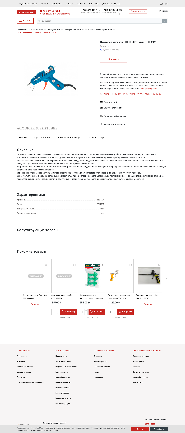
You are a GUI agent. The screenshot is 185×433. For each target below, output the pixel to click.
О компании (22, 356)
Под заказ (113, 59)
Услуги (44, 4)
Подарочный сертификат (66, 367)
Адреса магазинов (28, 4)
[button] (134, 116)
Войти (164, 4)
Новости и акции (62, 388)
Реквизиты (21, 377)
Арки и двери (138, 361)
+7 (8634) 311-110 (90, 10)
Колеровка (98, 377)
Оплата (69, 4)
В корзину (68, 311)
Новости (81, 4)
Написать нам (61, 356)
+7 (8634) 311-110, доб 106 (113, 94)
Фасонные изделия (102, 367)
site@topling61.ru (149, 88)
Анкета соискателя (25, 367)
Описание (22, 137)
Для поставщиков (111, 4)
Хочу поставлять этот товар (37, 128)
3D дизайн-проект (140, 377)
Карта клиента (61, 372)
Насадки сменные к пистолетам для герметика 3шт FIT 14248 (91, 298)
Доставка (57, 4)
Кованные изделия (141, 356)
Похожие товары (96, 137)
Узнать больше (159, 429)
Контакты (94, 4)
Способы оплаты (62, 377)
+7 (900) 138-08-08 (112, 10)
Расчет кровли (100, 361)
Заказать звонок (138, 11)
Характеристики (42, 137)
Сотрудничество (24, 372)
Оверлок (136, 367)
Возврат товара (62, 393)
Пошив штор (138, 382)
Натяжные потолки (141, 372)
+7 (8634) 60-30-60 (152, 94)
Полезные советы (63, 382)
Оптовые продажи (63, 403)
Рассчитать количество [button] (113, 124)
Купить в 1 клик (64, 317)
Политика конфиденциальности (30, 382)
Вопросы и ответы (63, 398)
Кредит (97, 372)
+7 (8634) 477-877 (134, 94)
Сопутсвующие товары (69, 137)
